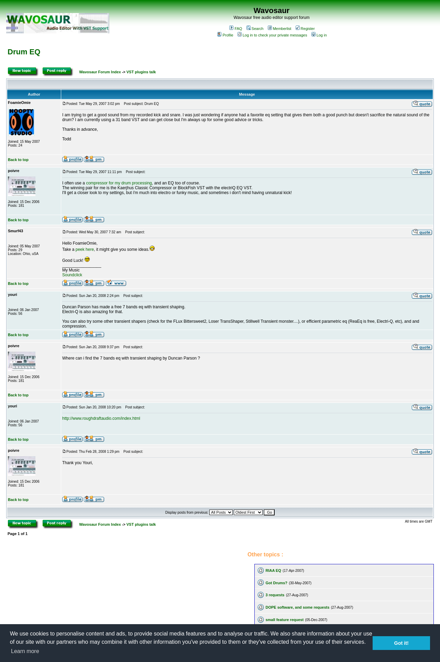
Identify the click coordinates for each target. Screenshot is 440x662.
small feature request (284, 620)
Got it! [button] (401, 643)
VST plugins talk (141, 72)
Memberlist (280, 28)
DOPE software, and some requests (297, 607)
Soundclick (72, 275)
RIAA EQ (273, 570)
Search (255, 28)
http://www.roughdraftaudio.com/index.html (101, 418)
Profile (225, 35)
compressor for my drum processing (119, 183)
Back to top (18, 160)
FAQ (235, 28)
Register (305, 28)
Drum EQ (24, 51)
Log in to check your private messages (272, 35)
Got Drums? (276, 583)
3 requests (274, 595)
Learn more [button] (25, 651)
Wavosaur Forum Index (100, 72)
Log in (319, 35)
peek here (85, 249)
